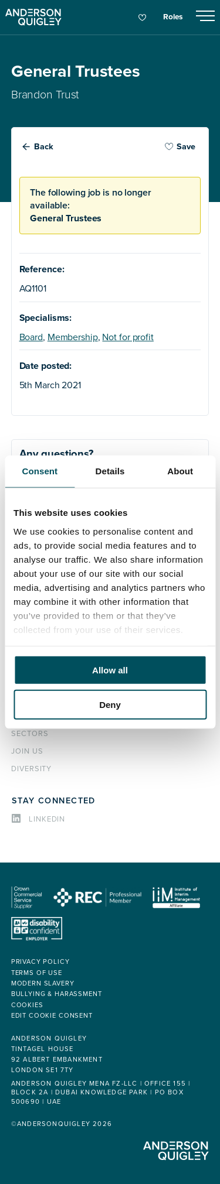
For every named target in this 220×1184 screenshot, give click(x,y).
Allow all (110, 670)
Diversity (31, 769)
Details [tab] (110, 471)
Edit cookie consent (52, 1015)
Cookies (27, 1005)
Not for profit (127, 337)
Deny (110, 704)
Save (180, 147)
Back (43, 147)
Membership (73, 337)
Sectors (30, 733)
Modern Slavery (43, 983)
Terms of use (36, 973)
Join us (27, 751)
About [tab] (180, 471)
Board (31, 337)
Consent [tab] (39, 471)
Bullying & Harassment (56, 994)
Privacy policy (40, 962)
